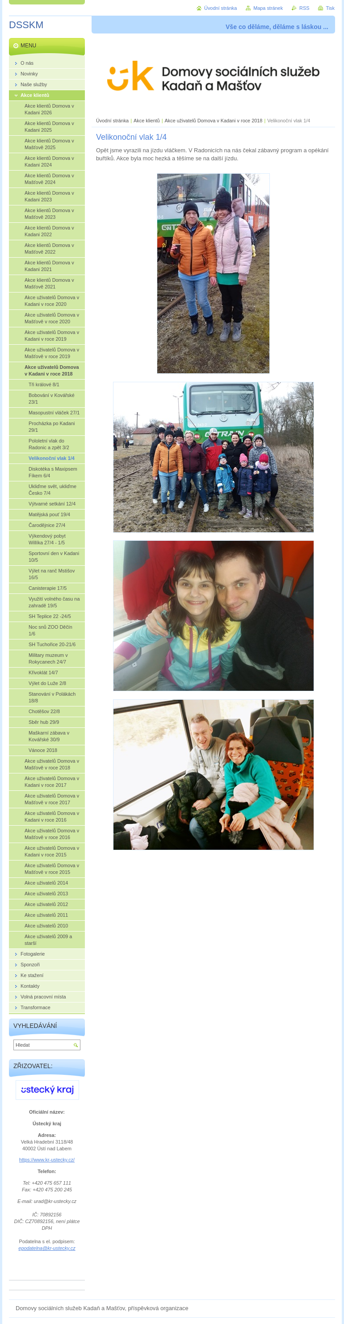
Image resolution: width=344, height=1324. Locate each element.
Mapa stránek (268, 8)
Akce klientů (147, 120)
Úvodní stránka (112, 120)
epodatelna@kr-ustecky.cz (46, 1248)
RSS (304, 8)
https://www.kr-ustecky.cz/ (47, 1159)
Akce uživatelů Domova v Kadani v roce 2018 (214, 120)
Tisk (330, 8)
